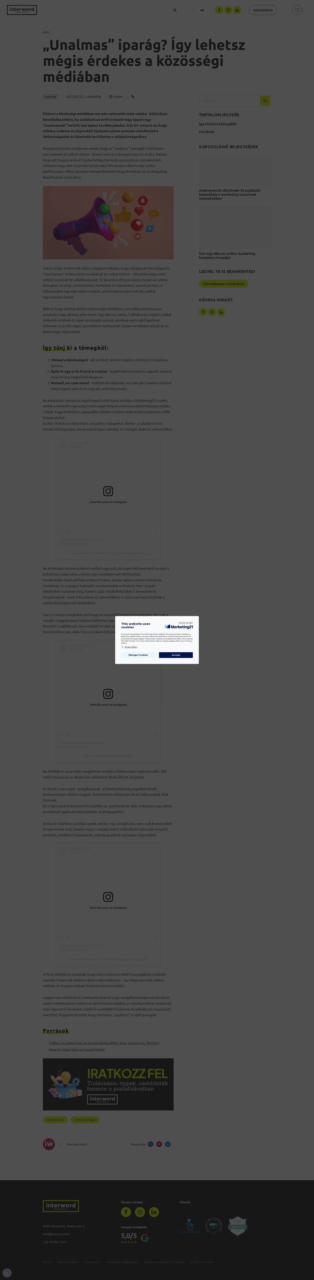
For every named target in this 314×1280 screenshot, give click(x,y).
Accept (176, 655)
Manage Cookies (138, 655)
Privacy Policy (129, 647)
